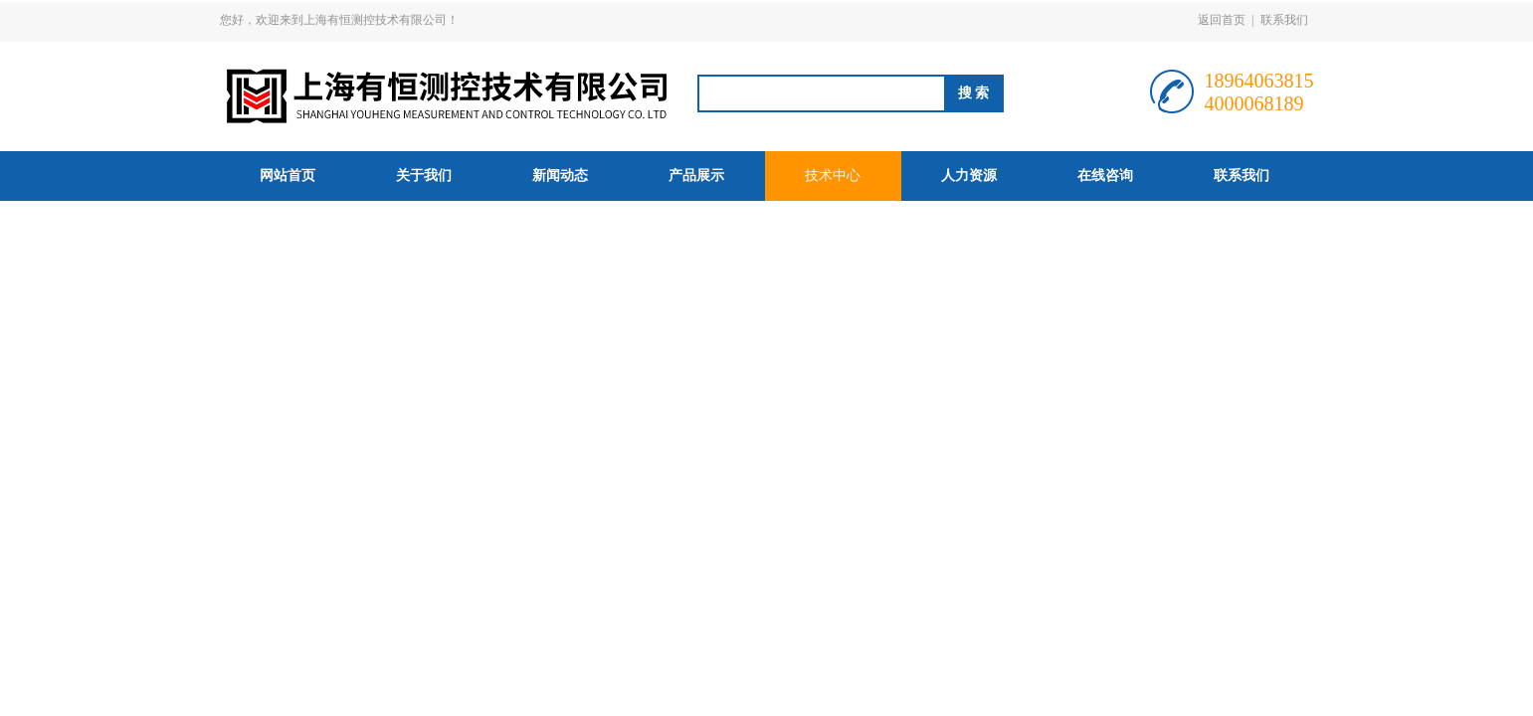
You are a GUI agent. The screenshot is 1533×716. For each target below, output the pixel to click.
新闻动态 (560, 175)
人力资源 (969, 175)
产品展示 (696, 175)
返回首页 (1222, 20)
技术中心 (833, 175)
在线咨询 (1105, 175)
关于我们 (424, 175)
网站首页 (287, 175)
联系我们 (1284, 20)
